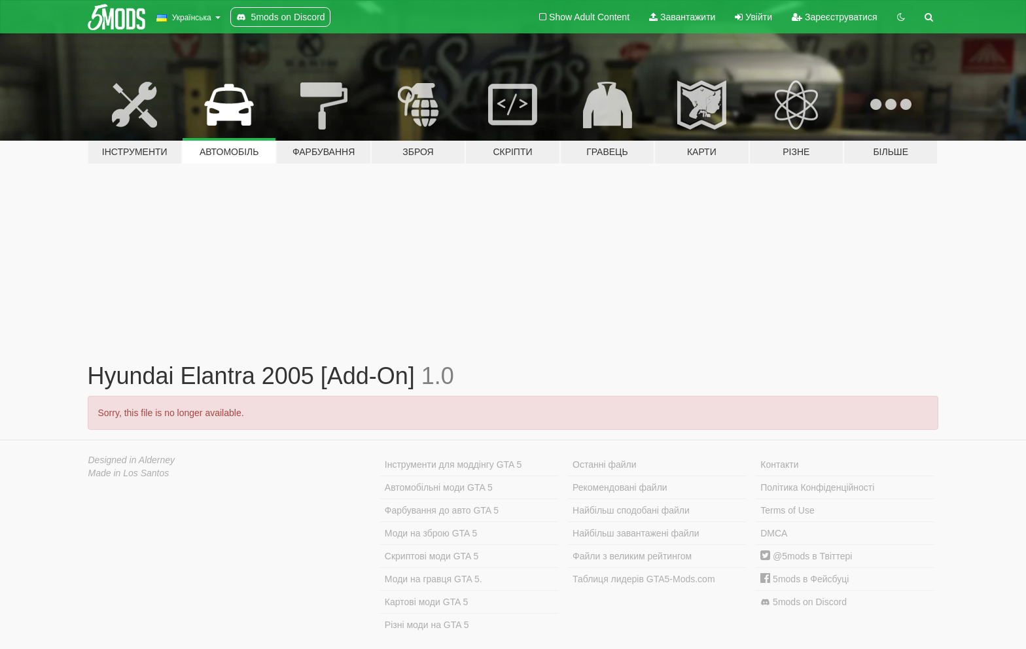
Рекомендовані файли (620, 487)
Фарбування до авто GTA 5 (442, 510)
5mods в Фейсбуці (804, 579)
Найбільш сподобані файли (631, 510)
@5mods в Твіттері (806, 556)
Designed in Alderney (131, 460)
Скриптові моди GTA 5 (432, 556)
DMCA (773, 533)
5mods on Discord (803, 602)
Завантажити (682, 17)
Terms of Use (787, 510)
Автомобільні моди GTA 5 (439, 487)
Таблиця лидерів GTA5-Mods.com (644, 579)
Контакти (779, 464)
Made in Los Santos (128, 473)
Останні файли (605, 464)
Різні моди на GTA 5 (427, 625)
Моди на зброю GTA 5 (431, 533)
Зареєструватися (834, 17)
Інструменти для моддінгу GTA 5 (453, 464)
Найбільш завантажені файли (636, 533)
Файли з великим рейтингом (632, 556)
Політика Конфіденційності (817, 487)
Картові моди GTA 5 (427, 602)
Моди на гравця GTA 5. (433, 579)
